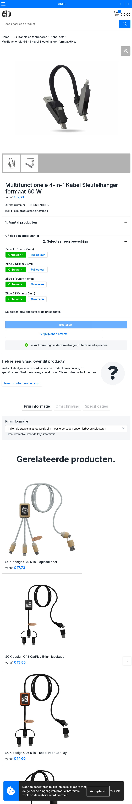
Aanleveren (8, 773)
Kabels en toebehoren (32, 37)
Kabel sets (57, 37)
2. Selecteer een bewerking (65, 241)
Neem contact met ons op (21, 383)
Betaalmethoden (12, 761)
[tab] (37, 406)
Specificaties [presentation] (96, 406)
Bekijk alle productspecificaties (26, 211)
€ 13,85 (80, 556)
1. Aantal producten (21, 222)
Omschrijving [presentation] (67, 406)
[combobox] (60, 24)
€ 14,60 (15, 640)
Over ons (73, 699)
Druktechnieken (11, 779)
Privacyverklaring (78, 767)
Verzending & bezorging (16, 754)
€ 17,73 (15, 551)
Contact (72, 705)
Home (5, 37)
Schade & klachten (79, 773)
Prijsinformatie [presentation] (37, 406)
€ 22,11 (79, 640)
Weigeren (115, 791)
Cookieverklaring (78, 761)
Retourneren (9, 767)
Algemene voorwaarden (82, 754)
